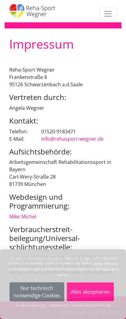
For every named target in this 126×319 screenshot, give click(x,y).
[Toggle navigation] (107, 14)
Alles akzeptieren (90, 291)
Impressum (59, 305)
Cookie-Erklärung (30, 305)
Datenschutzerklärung (92, 305)
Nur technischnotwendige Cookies (37, 292)
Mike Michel (22, 216)
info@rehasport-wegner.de (72, 138)
